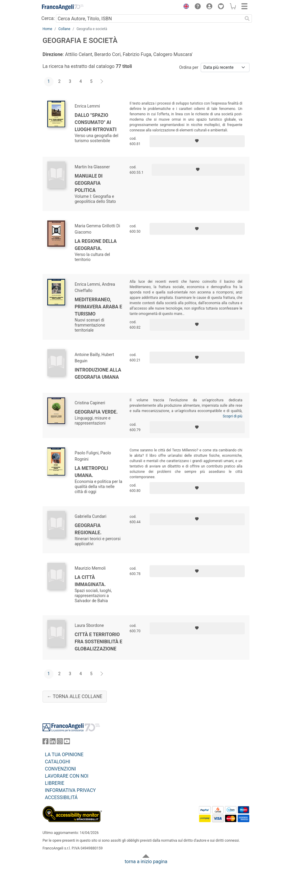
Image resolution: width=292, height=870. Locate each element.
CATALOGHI (57, 762)
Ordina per (188, 67)
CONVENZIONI (60, 769)
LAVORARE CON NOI (66, 776)
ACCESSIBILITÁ (61, 797)
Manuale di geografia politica (89, 183)
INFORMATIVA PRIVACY (70, 790)
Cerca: (48, 18)
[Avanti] (102, 81)
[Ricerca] (247, 18)
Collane (64, 29)
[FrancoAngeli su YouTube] (67, 742)
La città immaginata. (90, 580)
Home (47, 29)
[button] (185, 7)
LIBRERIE (54, 783)
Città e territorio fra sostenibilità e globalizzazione (98, 642)
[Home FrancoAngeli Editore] (63, 7)
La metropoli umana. (91, 471)
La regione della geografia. (96, 244)
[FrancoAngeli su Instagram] (60, 742)
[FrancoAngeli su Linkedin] (53, 742)
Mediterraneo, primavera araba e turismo (98, 307)
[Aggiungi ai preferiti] (197, 141)
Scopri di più (232, 416)
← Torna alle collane (74, 696)
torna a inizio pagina (146, 861)
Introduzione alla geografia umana (98, 373)
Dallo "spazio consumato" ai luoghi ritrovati (96, 122)
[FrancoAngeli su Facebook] (45, 742)
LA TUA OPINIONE (64, 754)
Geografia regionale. (88, 529)
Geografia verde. (96, 412)
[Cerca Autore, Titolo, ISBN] (149, 18)
